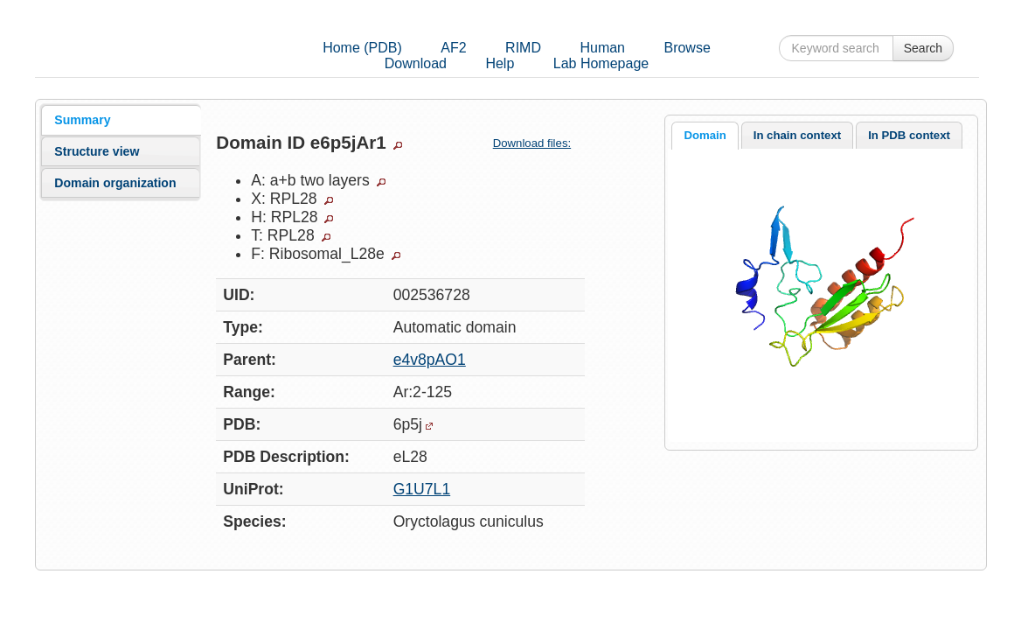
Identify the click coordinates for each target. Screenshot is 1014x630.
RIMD (523, 47)
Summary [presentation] (82, 120)
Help (499, 63)
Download (416, 63)
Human (602, 47)
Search (923, 48)
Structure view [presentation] (96, 151)
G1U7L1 (422, 489)
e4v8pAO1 (429, 359)
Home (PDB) (362, 47)
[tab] (120, 120)
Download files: (539, 143)
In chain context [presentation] (797, 135)
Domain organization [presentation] (115, 183)
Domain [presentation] (705, 135)
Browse (686, 47)
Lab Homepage (601, 63)
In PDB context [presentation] (909, 135)
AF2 (453, 47)
